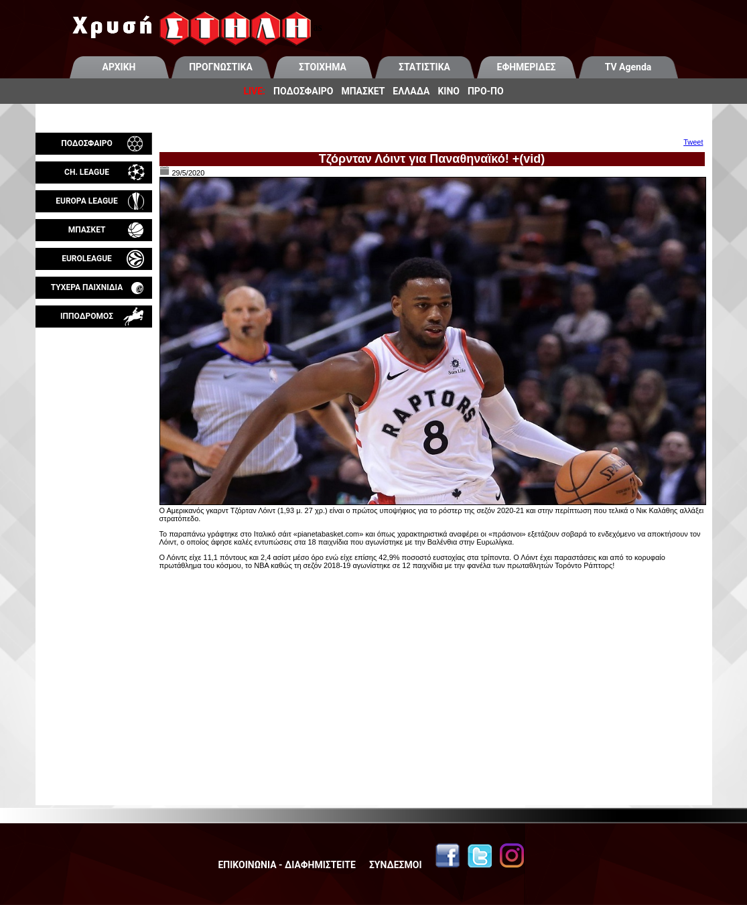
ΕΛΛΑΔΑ (411, 91)
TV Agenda (628, 67)
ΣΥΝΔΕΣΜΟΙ (395, 864)
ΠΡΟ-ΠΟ (486, 91)
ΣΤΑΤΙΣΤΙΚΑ (424, 67)
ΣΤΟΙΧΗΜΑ (322, 67)
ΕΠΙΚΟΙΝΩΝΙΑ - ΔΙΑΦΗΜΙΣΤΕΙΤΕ (286, 864)
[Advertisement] (94, 485)
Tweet (693, 142)
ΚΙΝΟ (448, 91)
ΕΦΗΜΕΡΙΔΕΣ (526, 67)
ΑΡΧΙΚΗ (119, 67)
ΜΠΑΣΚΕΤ (363, 91)
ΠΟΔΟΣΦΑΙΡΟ (303, 91)
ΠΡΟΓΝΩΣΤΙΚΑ (221, 67)
